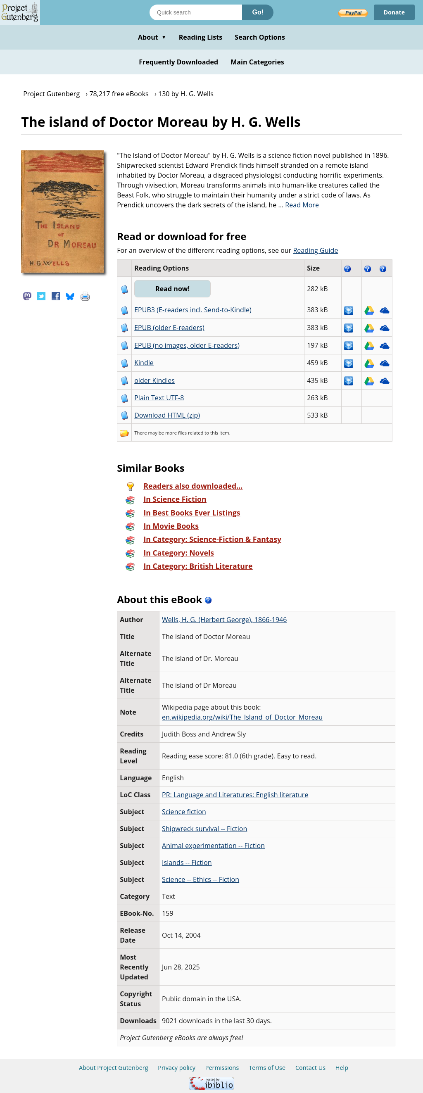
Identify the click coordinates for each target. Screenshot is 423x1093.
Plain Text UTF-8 (159, 397)
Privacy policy (176, 1068)
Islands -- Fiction (187, 862)
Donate (394, 12)
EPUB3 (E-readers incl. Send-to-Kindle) (193, 309)
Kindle (144, 362)
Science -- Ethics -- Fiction (200, 879)
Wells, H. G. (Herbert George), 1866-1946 (224, 619)
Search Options (260, 37)
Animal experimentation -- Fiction (213, 845)
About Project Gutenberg (113, 1068)
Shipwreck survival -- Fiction (204, 828)
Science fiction (184, 811)
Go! (258, 12)
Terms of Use (267, 1068)
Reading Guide (315, 250)
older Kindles (154, 380)
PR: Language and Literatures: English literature (235, 794)
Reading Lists (201, 37)
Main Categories (257, 62)
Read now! (172, 288)
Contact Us (310, 1068)
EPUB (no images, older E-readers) (187, 345)
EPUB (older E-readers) (169, 327)
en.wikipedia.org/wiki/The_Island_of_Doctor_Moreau (242, 717)
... (298, 204)
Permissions (222, 1068)
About (152, 37)
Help (341, 1068)
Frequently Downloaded (178, 62)
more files (176, 433)
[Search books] (196, 12)
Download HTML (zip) (167, 415)
